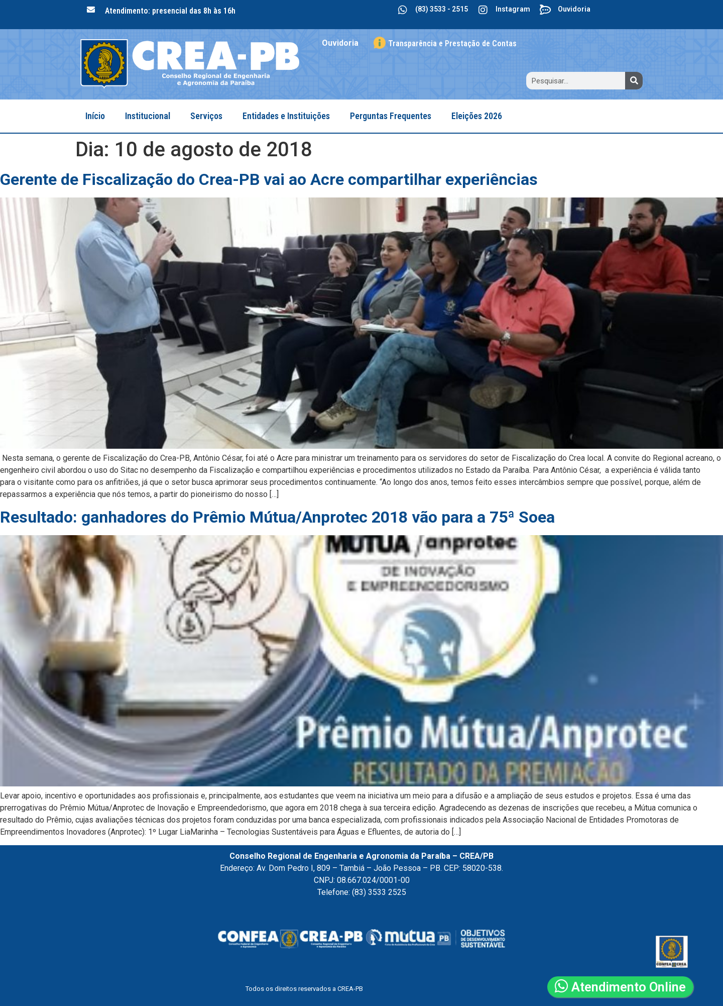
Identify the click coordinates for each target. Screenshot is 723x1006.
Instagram (513, 9)
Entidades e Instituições (286, 116)
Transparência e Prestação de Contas (452, 43)
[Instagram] (483, 10)
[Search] (634, 80)
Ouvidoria (574, 9)
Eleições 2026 (476, 116)
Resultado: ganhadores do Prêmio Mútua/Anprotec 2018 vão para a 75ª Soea (277, 517)
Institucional (147, 116)
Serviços (206, 116)
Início (95, 116)
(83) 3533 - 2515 (441, 9)
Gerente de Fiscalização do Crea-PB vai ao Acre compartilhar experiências (269, 179)
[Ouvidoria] (545, 10)
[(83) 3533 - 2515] (403, 10)
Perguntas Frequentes (390, 116)
